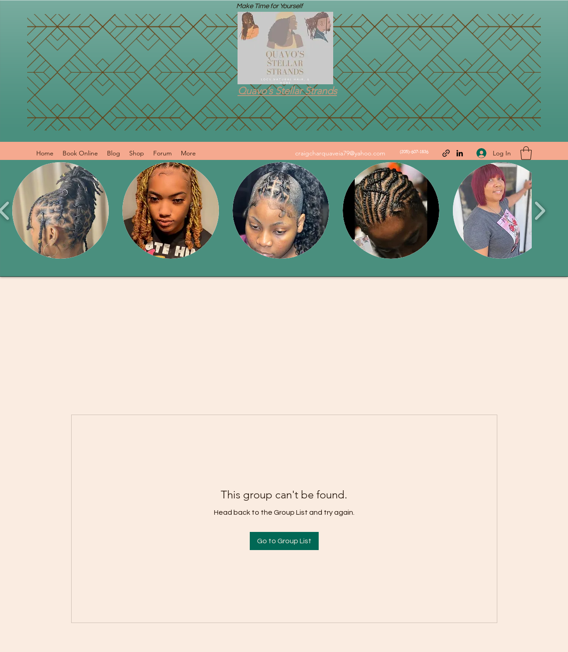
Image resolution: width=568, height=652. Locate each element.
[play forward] (539, 211)
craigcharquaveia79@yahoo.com (340, 153)
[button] (526, 153)
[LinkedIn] (459, 153)
